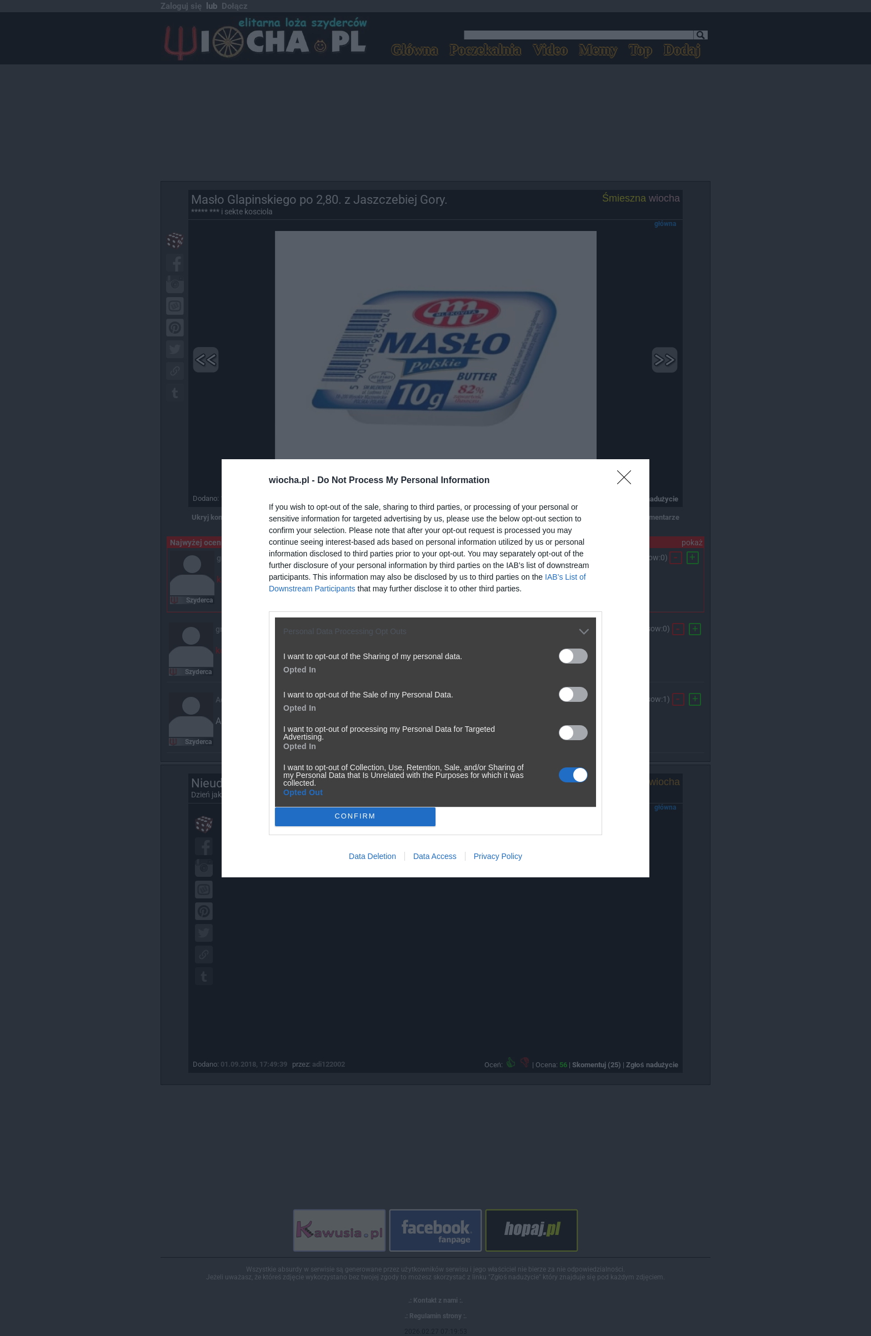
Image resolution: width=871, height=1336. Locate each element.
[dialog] (435, 668)
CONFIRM (355, 816)
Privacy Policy (498, 856)
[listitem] (435, 631)
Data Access (435, 856)
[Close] (627, 480)
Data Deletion (372, 856)
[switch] (573, 656)
